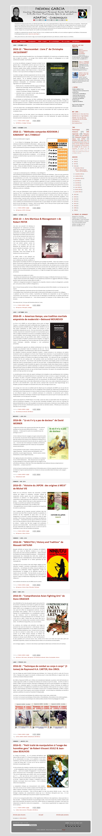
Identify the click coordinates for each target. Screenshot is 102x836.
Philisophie (24, 307)
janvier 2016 (78, 191)
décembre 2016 (79, 168)
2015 (75, 194)
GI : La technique (54, 41)
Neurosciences (23, 810)
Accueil (15, 41)
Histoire (28, 533)
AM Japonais (19, 210)
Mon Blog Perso (75, 121)
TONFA (79, 153)
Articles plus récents (19, 815)
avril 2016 (77, 185)
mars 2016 (77, 187)
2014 (75, 196)
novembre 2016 (79, 174)
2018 (75, 161)
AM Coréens (24, 657)
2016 (75, 166)
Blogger (63, 829)
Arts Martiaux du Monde (21, 411)
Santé (24, 476)
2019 (75, 159)
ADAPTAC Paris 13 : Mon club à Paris (80, 114)
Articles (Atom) (23, 818)
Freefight (74, 151)
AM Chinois (18, 657)
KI (77, 151)
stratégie (24, 123)
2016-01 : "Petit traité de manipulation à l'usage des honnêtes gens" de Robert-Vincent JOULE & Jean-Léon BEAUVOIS (40, 748)
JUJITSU (23, 210)
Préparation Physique (80, 137)
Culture (23, 533)
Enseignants (32, 41)
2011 (75, 203)
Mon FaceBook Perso (77, 123)
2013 (75, 199)
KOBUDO (25, 736)
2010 (75, 205)
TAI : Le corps (66, 41)
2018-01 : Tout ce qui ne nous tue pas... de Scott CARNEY (83, 74)
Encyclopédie (52, 657)
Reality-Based (19, 476)
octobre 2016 (78, 176)
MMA (80, 151)
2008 (75, 210)
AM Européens (84, 146)
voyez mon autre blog (33, 34)
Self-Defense (76, 41)
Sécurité (87, 151)
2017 (75, 163)
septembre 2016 (79, 178)
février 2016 (78, 189)
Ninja (27, 587)
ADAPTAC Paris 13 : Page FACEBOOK (80, 116)
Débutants (23, 41)
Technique (29, 123)
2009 (75, 207)
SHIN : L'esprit (42, 41)
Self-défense (19, 123)
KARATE (21, 736)
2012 (75, 201)
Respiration (74, 148)
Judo (88, 140)
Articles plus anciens (62, 815)
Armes (73, 143)
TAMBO (74, 153)
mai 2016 (77, 182)
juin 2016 (77, 180)
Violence (82, 148)
